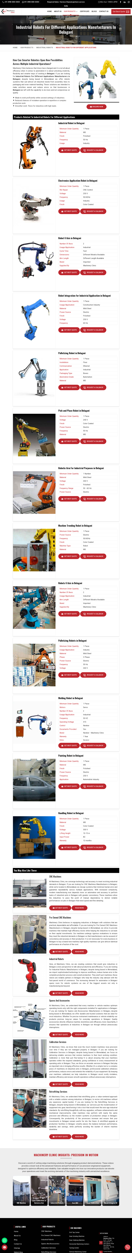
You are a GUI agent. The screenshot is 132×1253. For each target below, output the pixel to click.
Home (49, 11)
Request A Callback (94, 151)
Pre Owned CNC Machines (60, 917)
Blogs (94, 11)
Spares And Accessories (59, 1000)
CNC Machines (55, 876)
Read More (79, 908)
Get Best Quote (70, 151)
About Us (58, 11)
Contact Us (103, 11)
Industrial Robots (44, 48)
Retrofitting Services (58, 1091)
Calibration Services (57, 1042)
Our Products (71, 11)
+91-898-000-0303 (11, 2)
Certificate (84, 11)
